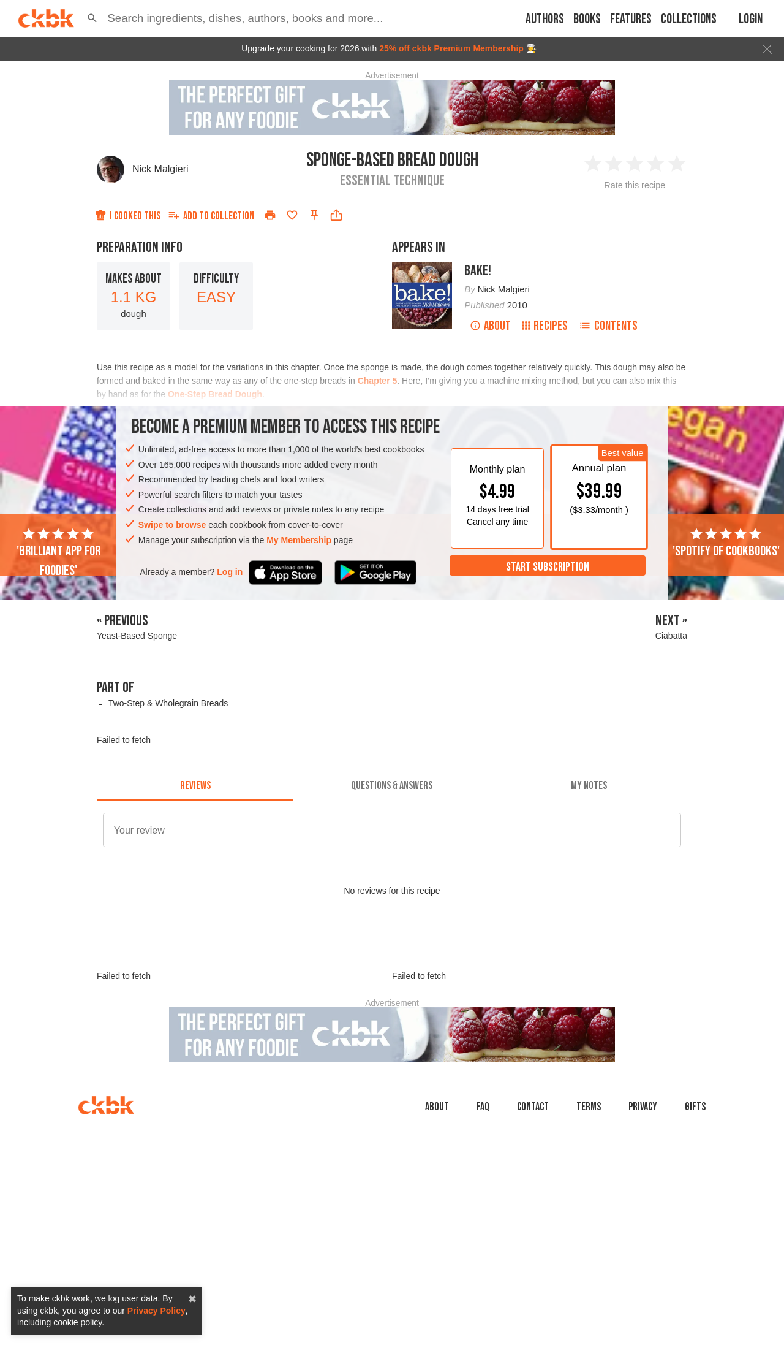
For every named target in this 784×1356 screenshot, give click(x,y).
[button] (92, 18)
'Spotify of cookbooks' (726, 543)
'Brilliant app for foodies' (58, 553)
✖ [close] (192, 1299)
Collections (689, 19)
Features (631, 19)
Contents (608, 325)
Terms (588, 1106)
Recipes (545, 325)
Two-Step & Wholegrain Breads (168, 703)
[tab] (195, 786)
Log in (230, 572)
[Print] (270, 215)
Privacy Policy (156, 1311)
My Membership (298, 540)
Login (751, 19)
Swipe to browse (172, 525)
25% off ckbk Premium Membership (451, 48)
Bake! (477, 271)
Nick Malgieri (160, 169)
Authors (545, 19)
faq (483, 1106)
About (490, 325)
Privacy (642, 1106)
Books (587, 19)
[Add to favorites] (292, 215)
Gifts (695, 1106)
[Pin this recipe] (314, 215)
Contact (533, 1106)
